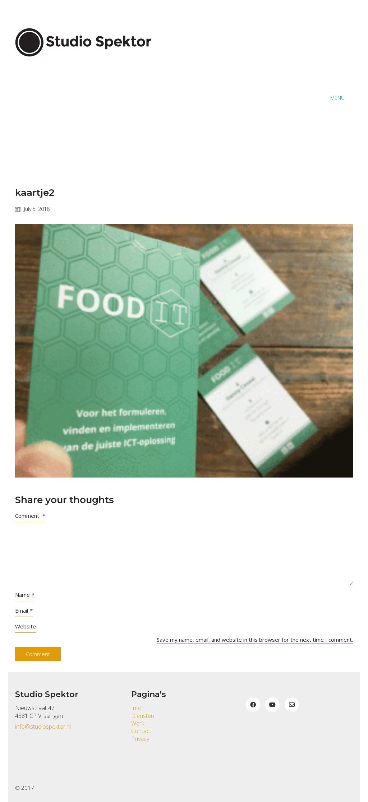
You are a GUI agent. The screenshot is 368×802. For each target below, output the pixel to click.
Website (25, 626)
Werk (137, 723)
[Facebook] (253, 704)
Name (24, 594)
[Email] (292, 704)
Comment (30, 515)
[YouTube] (272, 704)
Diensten (142, 716)
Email (24, 610)
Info (136, 708)
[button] (341, 98)
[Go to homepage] (87, 98)
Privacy (140, 739)
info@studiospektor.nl (43, 726)
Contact (141, 731)
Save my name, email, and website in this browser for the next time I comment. (255, 639)
